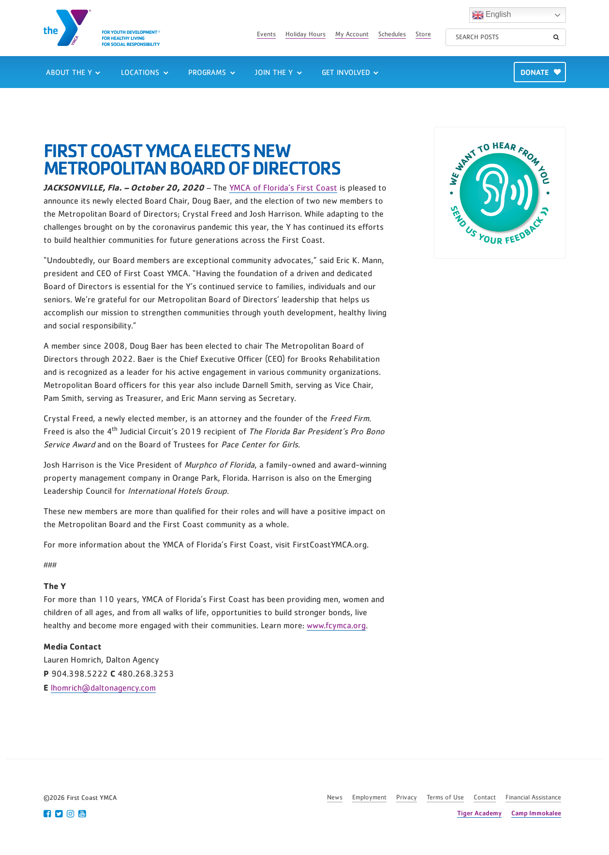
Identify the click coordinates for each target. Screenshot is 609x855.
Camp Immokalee (536, 813)
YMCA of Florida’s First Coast (283, 188)
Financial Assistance (533, 797)
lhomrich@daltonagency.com (103, 688)
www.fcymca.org (336, 625)
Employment (369, 797)
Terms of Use (445, 797)
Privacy (406, 797)
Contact (485, 797)
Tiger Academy (479, 813)
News (334, 797)
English (491, 15)
